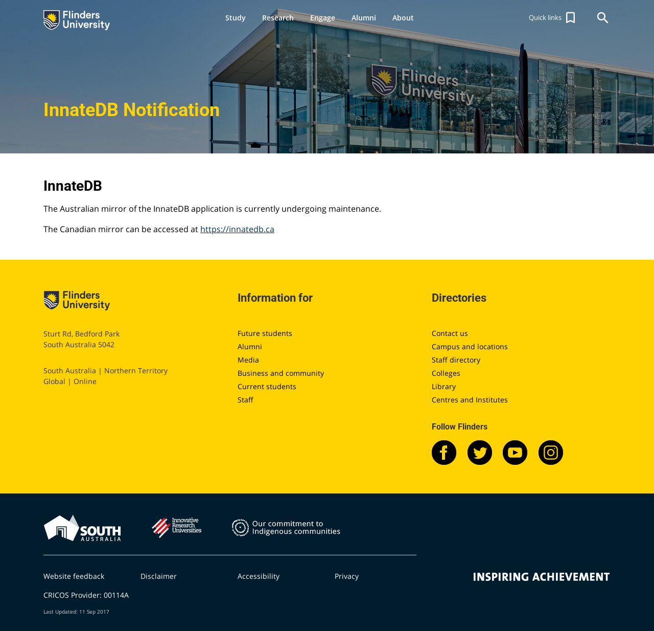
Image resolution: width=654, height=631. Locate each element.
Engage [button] (322, 17)
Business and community (281, 373)
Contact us (450, 333)
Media (248, 360)
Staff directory (456, 360)
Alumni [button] (364, 17)
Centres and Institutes (470, 399)
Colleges (446, 373)
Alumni (250, 346)
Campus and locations (470, 346)
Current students (267, 386)
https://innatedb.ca (237, 229)
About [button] (403, 17)
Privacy (347, 576)
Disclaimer (159, 576)
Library (444, 386)
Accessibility (258, 576)
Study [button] (235, 17)
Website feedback (73, 576)
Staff (245, 399)
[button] (553, 18)
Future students (265, 333)
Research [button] (278, 17)
